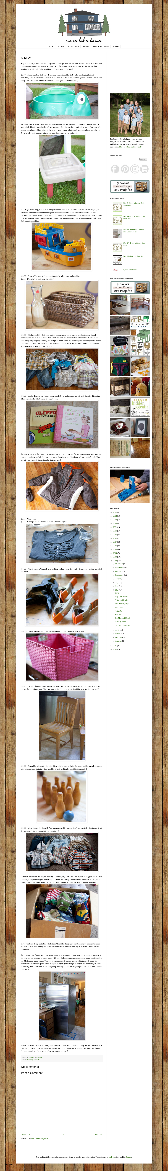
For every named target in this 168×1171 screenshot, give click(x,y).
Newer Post (26, 1134)
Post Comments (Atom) (40, 1139)
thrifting (30, 1060)
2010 (115, 649)
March (117, 634)
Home (51, 46)
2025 (115, 512)
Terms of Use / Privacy (101, 46)
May (117, 590)
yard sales (37, 1060)
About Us (86, 46)
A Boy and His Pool (122, 600)
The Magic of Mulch (122, 618)
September (119, 575)
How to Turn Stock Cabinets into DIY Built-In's (133, 231)
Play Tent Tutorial (121, 597)
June (117, 586)
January (118, 641)
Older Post (98, 1134)
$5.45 (117, 593)
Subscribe (8, 1165)
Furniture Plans (73, 46)
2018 (115, 538)
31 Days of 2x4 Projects (128, 270)
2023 (115, 520)
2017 (115, 542)
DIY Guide (60, 46)
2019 (115, 535)
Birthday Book (120, 622)
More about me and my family (130, 147)
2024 (115, 516)
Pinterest (116, 46)
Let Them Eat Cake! (122, 625)
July (117, 582)
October (118, 571)
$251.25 (118, 615)
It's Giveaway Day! (122, 604)
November (119, 568)
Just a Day (118, 611)
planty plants (119, 607)
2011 (115, 646)
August (118, 579)
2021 (115, 527)
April (117, 630)
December (119, 564)
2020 (115, 531)
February (118, 637)
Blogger (128, 1157)
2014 (115, 553)
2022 (115, 524)
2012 (115, 561)
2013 (115, 557)
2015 (115, 550)
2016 (115, 546)
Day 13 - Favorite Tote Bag (133, 256)
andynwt (112, 1157)
